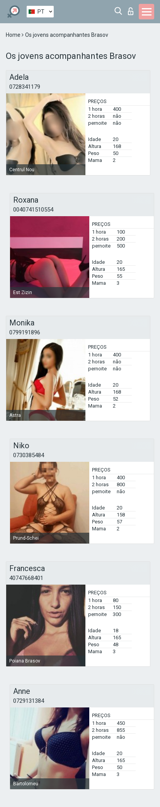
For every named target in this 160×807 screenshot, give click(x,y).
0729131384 (28, 700)
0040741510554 (33, 209)
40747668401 (26, 578)
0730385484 (28, 455)
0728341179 (24, 86)
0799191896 (24, 332)
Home (14, 35)
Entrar (130, 11)
